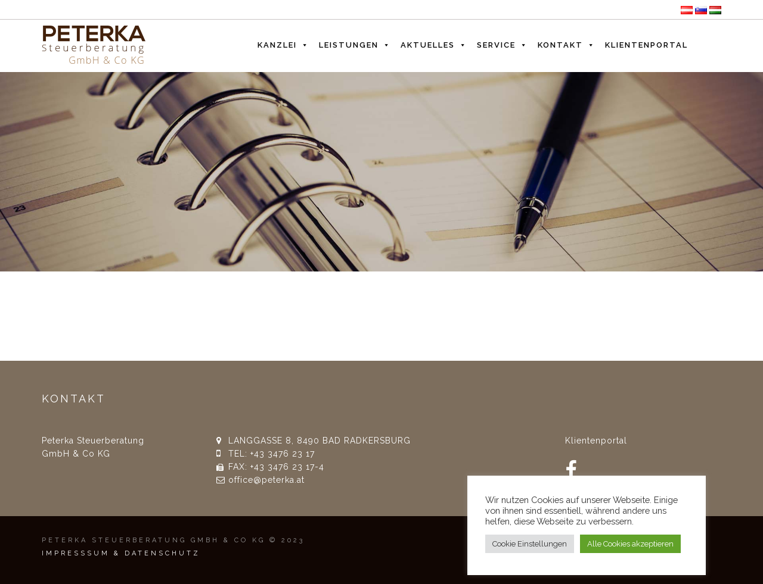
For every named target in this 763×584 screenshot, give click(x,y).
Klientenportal (646, 44)
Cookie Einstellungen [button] (529, 543)
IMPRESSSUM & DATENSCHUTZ (121, 553)
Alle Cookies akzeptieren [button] (630, 543)
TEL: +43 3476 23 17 (271, 453)
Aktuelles (434, 42)
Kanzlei (283, 42)
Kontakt (566, 42)
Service (502, 42)
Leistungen (355, 42)
